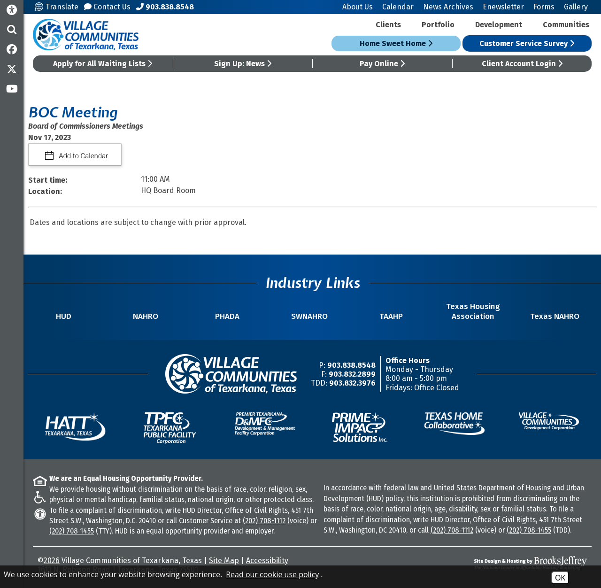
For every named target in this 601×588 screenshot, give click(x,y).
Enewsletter (503, 6)
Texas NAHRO (554, 316)
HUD (63, 316)
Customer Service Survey (526, 43)
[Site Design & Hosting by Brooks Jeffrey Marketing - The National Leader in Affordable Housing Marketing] (518, 563)
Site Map (224, 560)
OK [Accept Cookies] (560, 578)
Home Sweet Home (396, 43)
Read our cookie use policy (272, 574)
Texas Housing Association (473, 311)
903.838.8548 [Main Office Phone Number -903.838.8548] (351, 365)
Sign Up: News (242, 63)
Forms (544, 6)
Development (498, 24)
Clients (388, 24)
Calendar (398, 6)
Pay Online (382, 63)
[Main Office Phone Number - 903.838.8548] (165, 6)
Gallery (576, 6)
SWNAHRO (309, 316)
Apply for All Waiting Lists (102, 63)
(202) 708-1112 (264, 520)
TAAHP (391, 316)
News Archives (448, 6)
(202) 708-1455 (71, 530)
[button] (11, 29)
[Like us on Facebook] (11, 49)
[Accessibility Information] (12, 10)
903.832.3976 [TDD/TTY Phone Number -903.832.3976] (352, 383)
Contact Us (107, 6)
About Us (357, 6)
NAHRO (145, 316)
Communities (566, 24)
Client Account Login (522, 63)
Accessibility (267, 560)
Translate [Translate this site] (56, 6)
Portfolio (438, 24)
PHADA (227, 316)
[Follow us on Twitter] (11, 69)
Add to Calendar (82, 156)
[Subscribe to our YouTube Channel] (11, 89)
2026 (52, 560)
